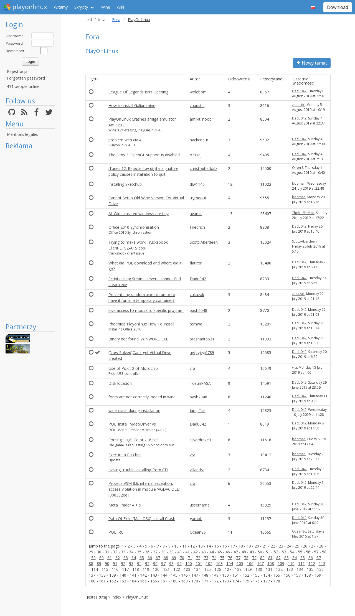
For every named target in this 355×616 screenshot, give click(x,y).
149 (215, 575)
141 (133, 575)
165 (143, 581)
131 (269, 569)
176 (256, 581)
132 (279, 569)
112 (311, 563)
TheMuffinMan (303, 212)
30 (99, 551)
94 (139, 563)
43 (203, 551)
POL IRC (115, 532)
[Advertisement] (30, 236)
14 (208, 546)
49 (252, 551)
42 (195, 551)
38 (163, 551)
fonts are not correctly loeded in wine (142, 396)
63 (125, 557)
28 (321, 546)
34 (131, 551)
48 (244, 551)
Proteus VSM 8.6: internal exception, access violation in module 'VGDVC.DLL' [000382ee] (144, 489)
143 (153, 575)
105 (240, 563)
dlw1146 (197, 184)
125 (207, 569)
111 (301, 563)
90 (107, 563)
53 (284, 551)
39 (171, 551)
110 (291, 563)
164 (133, 581)
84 (294, 557)
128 (238, 569)
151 (235, 575)
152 (246, 575)
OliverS (297, 167)
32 (115, 551)
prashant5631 (202, 339)
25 (297, 546)
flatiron (196, 263)
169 (184, 581)
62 (117, 557)
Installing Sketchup (125, 184)
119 (146, 569)
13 (200, 546)
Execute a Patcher (124, 454)
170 (194, 581)
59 (93, 557)
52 (276, 551)
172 (215, 581)
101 (199, 563)
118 (135, 569)
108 (270, 563)
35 (139, 551)
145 (174, 575)
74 (214, 557)
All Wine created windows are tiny (138, 213)
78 (246, 557)
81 (270, 557)
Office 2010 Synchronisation (133, 227)
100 (188, 563)
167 (164, 581)
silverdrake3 (200, 439)
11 (184, 546)
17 (232, 546)
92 (123, 563)
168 (174, 581)
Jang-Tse (198, 410)
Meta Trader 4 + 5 (124, 505)
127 (228, 569)
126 (217, 569)
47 (236, 551)
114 (94, 569)
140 (123, 575)
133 (289, 569)
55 (300, 551)
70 (182, 557)
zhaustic (197, 105)
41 (187, 551)
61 (109, 557)
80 (262, 557)
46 (227, 551)
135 (310, 569)
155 (276, 575)
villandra (197, 469)
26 (305, 546)
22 (273, 546)
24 (289, 546)
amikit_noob (201, 119)
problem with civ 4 (124, 139)
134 (299, 569)
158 (307, 575)
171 (205, 581)
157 (297, 575)
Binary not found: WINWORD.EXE (138, 339)
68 (166, 557)
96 (155, 563)
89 (99, 563)
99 (179, 563)
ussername (200, 505)
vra (192, 368)
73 (206, 557)
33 (123, 551)
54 (292, 551)
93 (131, 563)
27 (313, 546)
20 (257, 546)
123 (187, 569)
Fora (116, 19)
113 (322, 563)
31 (107, 551)
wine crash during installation (134, 410)
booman (299, 183)
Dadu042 (299, 91)
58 (324, 551)
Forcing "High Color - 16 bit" (133, 439)
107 (260, 563)
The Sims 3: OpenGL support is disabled (144, 154)
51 (268, 551)
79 (254, 557)
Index (116, 597)
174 (235, 581)
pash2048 (198, 310)
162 (112, 581)
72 (198, 557)
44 (211, 551)
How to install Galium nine (131, 105)
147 (194, 575)
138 (102, 575)
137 (92, 575)
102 (209, 563)
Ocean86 (198, 532)
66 (150, 557)
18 (241, 546)
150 (225, 575)
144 (164, 575)
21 (265, 546)
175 (246, 581)
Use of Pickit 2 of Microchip (133, 368)
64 (133, 557)
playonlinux (25, 7)
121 (166, 569)
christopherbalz (203, 168)
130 (258, 569)
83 (286, 557)
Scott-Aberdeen (204, 242)
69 (174, 557)
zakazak (197, 294)
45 (219, 551)
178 (276, 581)
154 (266, 575)
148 (205, 575)
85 (302, 557)
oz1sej (196, 154)
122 (176, 569)
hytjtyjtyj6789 (202, 352)
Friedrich (197, 227)
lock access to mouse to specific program (146, 310)
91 (115, 563)
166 (153, 581)
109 (281, 563)
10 (176, 546)
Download (337, 7)
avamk (196, 213)
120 (156, 569)
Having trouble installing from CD (138, 469)
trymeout (198, 197)
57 (316, 551)
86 (310, 557)
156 (287, 575)
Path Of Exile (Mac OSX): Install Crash (141, 518)
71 (190, 557)
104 (229, 563)
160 (92, 581)
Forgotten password (26, 78)
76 (230, 557)
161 (102, 581)
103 (219, 563)
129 (248, 569)
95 (147, 563)
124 (197, 569)
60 (101, 557)
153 (256, 575)
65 (142, 557)
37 (155, 551)
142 (143, 575)
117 (125, 569)
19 (249, 546)
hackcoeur (199, 139)
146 (184, 575)
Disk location (120, 383)
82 (278, 557)
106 (250, 563)
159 (318, 575)
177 (266, 581)
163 (123, 581)
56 (308, 551)
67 (158, 557)
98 (171, 563)
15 (216, 546)
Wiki (120, 7)
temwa (196, 324)
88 (91, 563)
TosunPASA (200, 383)
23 (281, 546)
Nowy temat (312, 63)
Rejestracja (17, 71)
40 (179, 551)
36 (147, 551)
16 (224, 546)
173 (225, 581)
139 (112, 575)
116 (115, 569)
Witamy (61, 7)
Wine (105, 7)
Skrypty (81, 7)
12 (192, 546)
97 (163, 563)
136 (320, 569)
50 (260, 551)
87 (318, 557)
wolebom (198, 92)
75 (222, 557)
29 (91, 551)
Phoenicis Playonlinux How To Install (141, 324)
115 (105, 569)
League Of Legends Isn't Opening (138, 92)
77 (238, 557)
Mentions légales (22, 134)
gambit (196, 518)
